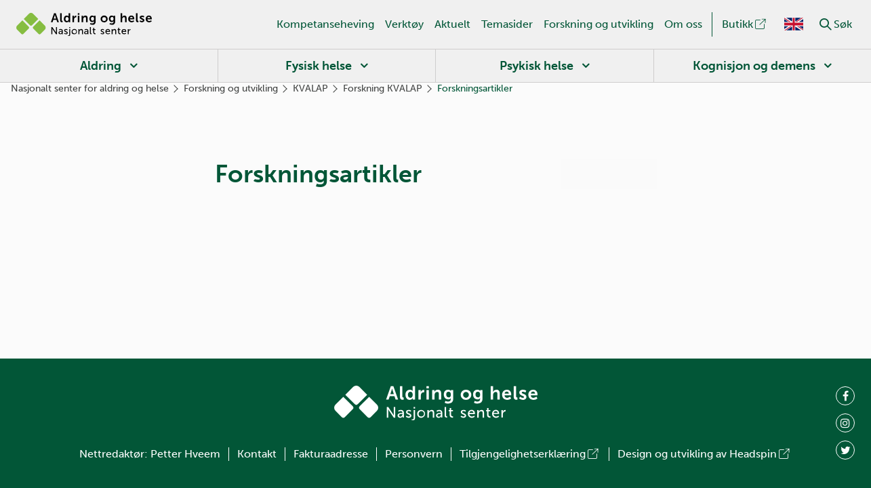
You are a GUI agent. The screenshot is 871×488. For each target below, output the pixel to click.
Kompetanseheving (325, 24)
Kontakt (257, 453)
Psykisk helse (536, 65)
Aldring (100, 65)
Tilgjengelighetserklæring (530, 453)
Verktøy (404, 24)
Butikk (745, 24)
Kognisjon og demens (754, 65)
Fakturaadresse (330, 453)
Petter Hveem (185, 453)
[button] (825, 24)
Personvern (414, 453)
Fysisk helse (318, 65)
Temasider (507, 24)
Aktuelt (452, 24)
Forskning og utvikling (598, 24)
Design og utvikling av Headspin (704, 453)
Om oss (683, 24)
